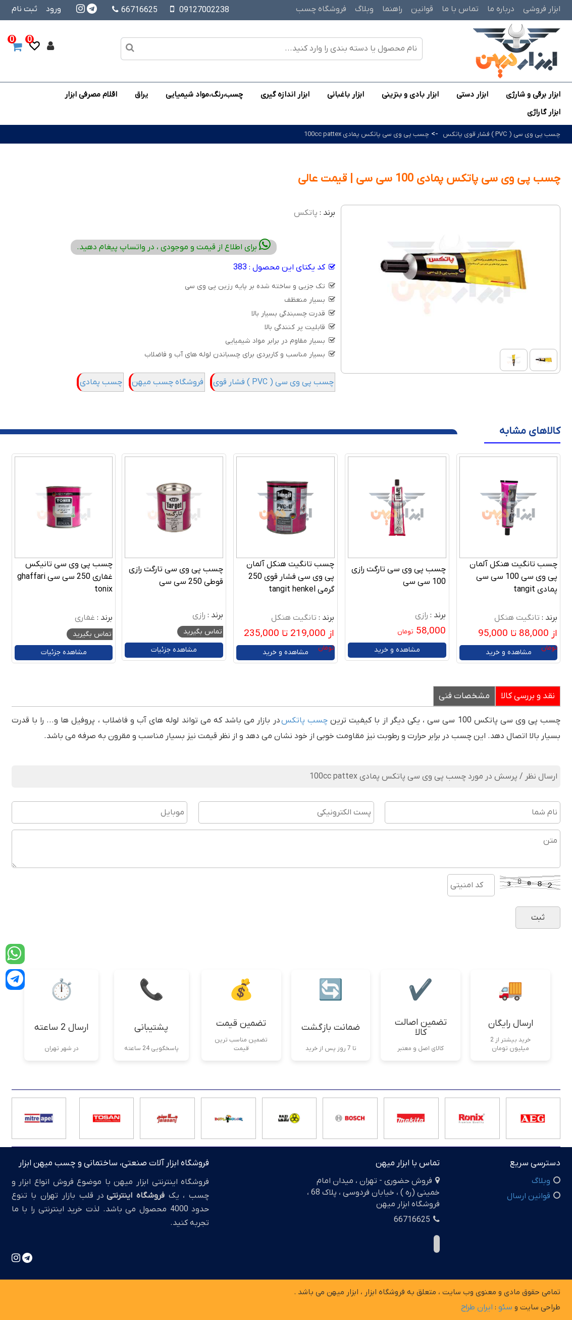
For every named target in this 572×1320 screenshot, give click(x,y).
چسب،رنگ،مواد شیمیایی (204, 94)
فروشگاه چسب (321, 9)
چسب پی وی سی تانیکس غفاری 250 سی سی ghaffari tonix (65, 577)
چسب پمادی (101, 382)
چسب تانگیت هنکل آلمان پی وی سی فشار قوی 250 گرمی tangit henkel (290, 577)
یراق (141, 94)
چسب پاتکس (304, 720)
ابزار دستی (472, 94)
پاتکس (306, 213)
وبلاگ (364, 9)
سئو (505, 1307)
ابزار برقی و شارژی (533, 94)
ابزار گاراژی (543, 112)
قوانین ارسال (528, 1196)
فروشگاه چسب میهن (167, 382)
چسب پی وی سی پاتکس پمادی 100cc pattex (366, 134)
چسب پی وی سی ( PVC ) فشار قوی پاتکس (501, 134)
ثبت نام (24, 9)
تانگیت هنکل (517, 618)
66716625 (135, 10)
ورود (53, 9)
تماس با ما (460, 9)
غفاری (85, 618)
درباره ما (500, 9)
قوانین (422, 9)
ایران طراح (477, 1307)
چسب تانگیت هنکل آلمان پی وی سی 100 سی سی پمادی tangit (513, 577)
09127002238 (204, 10)
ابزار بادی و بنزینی (410, 94)
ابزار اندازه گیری (285, 94)
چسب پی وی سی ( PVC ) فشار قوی (273, 382)
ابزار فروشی (541, 9)
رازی (421, 615)
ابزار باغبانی (345, 94)
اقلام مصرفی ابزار (91, 94)
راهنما (392, 9)
